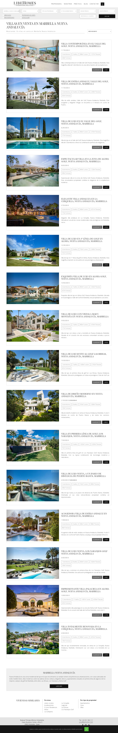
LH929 (106, 147)
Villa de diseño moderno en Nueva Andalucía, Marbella (82, 395)
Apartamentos (85, 703)
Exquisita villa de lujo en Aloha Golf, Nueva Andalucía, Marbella (83, 277)
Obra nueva (7, 15)
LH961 (106, 70)
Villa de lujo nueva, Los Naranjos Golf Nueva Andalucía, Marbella (84, 552)
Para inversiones (9, 17)
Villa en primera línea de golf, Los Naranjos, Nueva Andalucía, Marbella (83, 435)
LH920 (106, 342)
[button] (56, 4)
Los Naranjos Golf (67, 709)
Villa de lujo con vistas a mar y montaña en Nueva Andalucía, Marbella (85, 315)
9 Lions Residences (50, 707)
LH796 (106, 615)
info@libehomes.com (86, 722)
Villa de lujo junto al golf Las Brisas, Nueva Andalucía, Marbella (83, 355)
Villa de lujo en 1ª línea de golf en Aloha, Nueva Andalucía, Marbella (82, 239)
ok (86, 729)
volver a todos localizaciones (49, 704)
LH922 (106, 302)
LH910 (106, 382)
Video (9, 185)
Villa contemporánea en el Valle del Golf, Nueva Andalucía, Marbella (83, 44)
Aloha (46, 709)
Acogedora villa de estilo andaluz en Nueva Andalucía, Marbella (84, 514)
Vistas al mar (26, 17)
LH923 (106, 265)
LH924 (106, 227)
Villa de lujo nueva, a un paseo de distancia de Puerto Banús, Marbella (83, 474)
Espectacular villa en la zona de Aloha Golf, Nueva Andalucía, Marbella (85, 160)
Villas (82, 707)
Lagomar (64, 705)
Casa (82, 705)
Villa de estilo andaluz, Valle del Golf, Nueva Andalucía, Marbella (85, 82)
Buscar (107, 16)
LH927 (106, 187)
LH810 (106, 502)
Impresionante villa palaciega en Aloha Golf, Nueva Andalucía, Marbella (85, 590)
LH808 (106, 539)
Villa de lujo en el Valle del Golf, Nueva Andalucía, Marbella (81, 122)
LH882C (105, 422)
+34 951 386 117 (87, 720)
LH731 (106, 655)
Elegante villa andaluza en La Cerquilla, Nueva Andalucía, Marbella (84, 200)
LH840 (106, 462)
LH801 (106, 577)
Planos (10, 70)
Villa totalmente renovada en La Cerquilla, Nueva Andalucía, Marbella (84, 627)
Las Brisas (64, 707)
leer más (59, 686)
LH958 (106, 110)
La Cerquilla (65, 703)
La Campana (48, 712)
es (102, 4)
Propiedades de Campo (28, 15)
